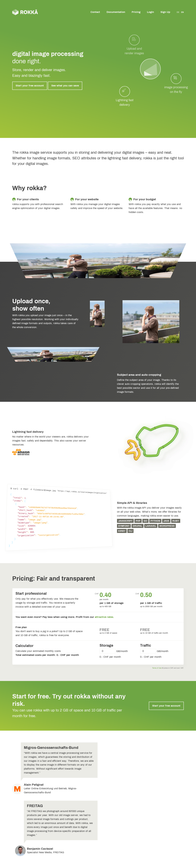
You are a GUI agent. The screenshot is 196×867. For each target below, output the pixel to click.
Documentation (116, 12)
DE (178, 12)
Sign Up (165, 12)
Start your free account (30, 85)
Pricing (136, 12)
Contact (95, 12)
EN (182, 12)
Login (150, 12)
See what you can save (65, 85)
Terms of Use (156, 668)
